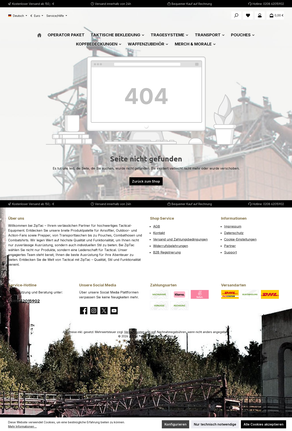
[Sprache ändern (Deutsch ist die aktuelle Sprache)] (17, 15)
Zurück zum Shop (146, 196)
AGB (156, 226)
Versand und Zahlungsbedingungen (180, 239)
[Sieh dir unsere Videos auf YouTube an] (114, 310)
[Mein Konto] (260, 15)
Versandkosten (134, 332)
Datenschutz (234, 233)
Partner (230, 246)
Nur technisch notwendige (215, 424)
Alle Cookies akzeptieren (263, 424)
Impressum (232, 226)
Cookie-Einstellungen (240, 239)
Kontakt (159, 233)
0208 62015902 (273, 3)
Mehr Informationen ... (22, 426)
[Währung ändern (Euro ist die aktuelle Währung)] (36, 15)
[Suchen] (236, 15)
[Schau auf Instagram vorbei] (93, 310)
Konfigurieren (175, 424)
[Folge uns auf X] (103, 310)
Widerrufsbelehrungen (170, 246)
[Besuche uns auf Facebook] (83, 310)
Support (230, 252)
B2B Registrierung (167, 252)
